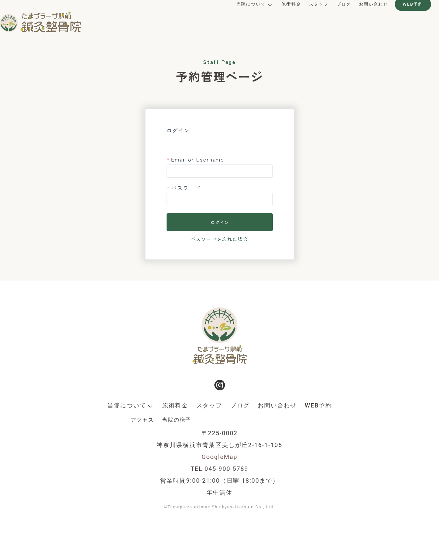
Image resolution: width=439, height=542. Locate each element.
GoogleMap (219, 456)
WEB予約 (402, 16)
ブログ (333, 16)
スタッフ (308, 16)
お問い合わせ (363, 16)
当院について (240, 16)
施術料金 (280, 16)
